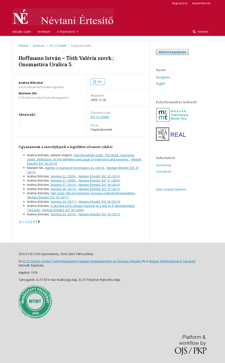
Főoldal (23, 46)
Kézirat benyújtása (172, 52)
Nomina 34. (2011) (64, 202)
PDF (99, 82)
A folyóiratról (66, 32)
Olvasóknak (163, 165)
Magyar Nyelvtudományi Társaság (172, 261)
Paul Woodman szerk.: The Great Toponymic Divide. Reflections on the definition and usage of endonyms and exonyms (81, 157)
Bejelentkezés (201, 3)
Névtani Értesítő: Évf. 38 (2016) (99, 185)
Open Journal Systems (171, 189)
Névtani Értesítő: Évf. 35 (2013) (99, 214)
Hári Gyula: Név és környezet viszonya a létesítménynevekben (93, 193)
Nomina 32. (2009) (64, 176)
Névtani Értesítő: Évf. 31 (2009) (99, 180)
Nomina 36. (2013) (64, 189)
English (160, 84)
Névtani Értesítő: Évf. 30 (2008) (63, 210)
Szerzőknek (163, 171)
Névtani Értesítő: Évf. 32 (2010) (99, 176)
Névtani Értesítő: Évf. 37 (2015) (99, 189)
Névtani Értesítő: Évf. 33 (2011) (48, 197)
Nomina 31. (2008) (64, 180)
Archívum (44, 32)
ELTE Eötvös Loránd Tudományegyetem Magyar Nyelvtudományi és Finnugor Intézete (82, 261)
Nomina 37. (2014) (64, 185)
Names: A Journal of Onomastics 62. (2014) (75, 168)
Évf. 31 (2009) (58, 46)
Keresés (203, 32)
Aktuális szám (21, 32)
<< (20, 221)
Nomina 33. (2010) (64, 214)
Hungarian (163, 77)
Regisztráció (180, 3)
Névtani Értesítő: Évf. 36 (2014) (99, 202)
